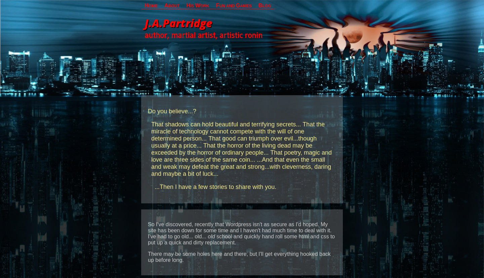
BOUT (172, 5)
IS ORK (197, 5)
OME (151, 5)
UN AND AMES (233, 5)
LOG (264, 5)
